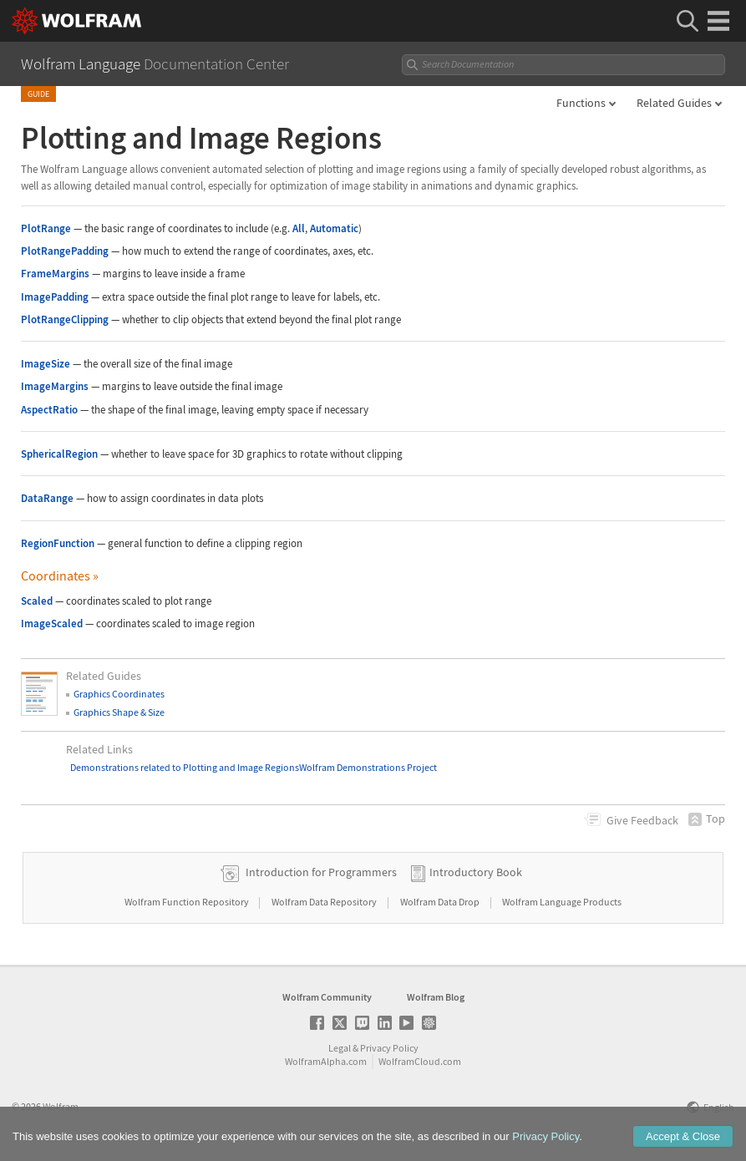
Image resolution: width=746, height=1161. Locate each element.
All (298, 228)
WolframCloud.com (419, 1061)
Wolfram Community (327, 997)
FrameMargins (55, 273)
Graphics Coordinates (119, 693)
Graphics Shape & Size (119, 712)
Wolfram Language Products (562, 901)
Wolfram (61, 1106)
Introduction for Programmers (321, 872)
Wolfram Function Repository (187, 901)
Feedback (642, 820)
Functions (581, 102)
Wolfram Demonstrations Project (368, 767)
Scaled (37, 601)
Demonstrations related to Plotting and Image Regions (184, 767)
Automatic (334, 228)
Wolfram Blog (435, 997)
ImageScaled (52, 623)
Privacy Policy (389, 1048)
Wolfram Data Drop (440, 901)
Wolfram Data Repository (325, 901)
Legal (339, 1048)
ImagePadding (55, 297)
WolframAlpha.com (326, 1061)
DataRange (47, 498)
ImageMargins (55, 386)
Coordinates (60, 575)
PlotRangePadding (65, 251)
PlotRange (46, 228)
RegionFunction (57, 543)
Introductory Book (475, 872)
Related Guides (674, 102)
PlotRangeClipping (65, 319)
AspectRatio (49, 410)
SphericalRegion (59, 454)
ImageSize (45, 364)
